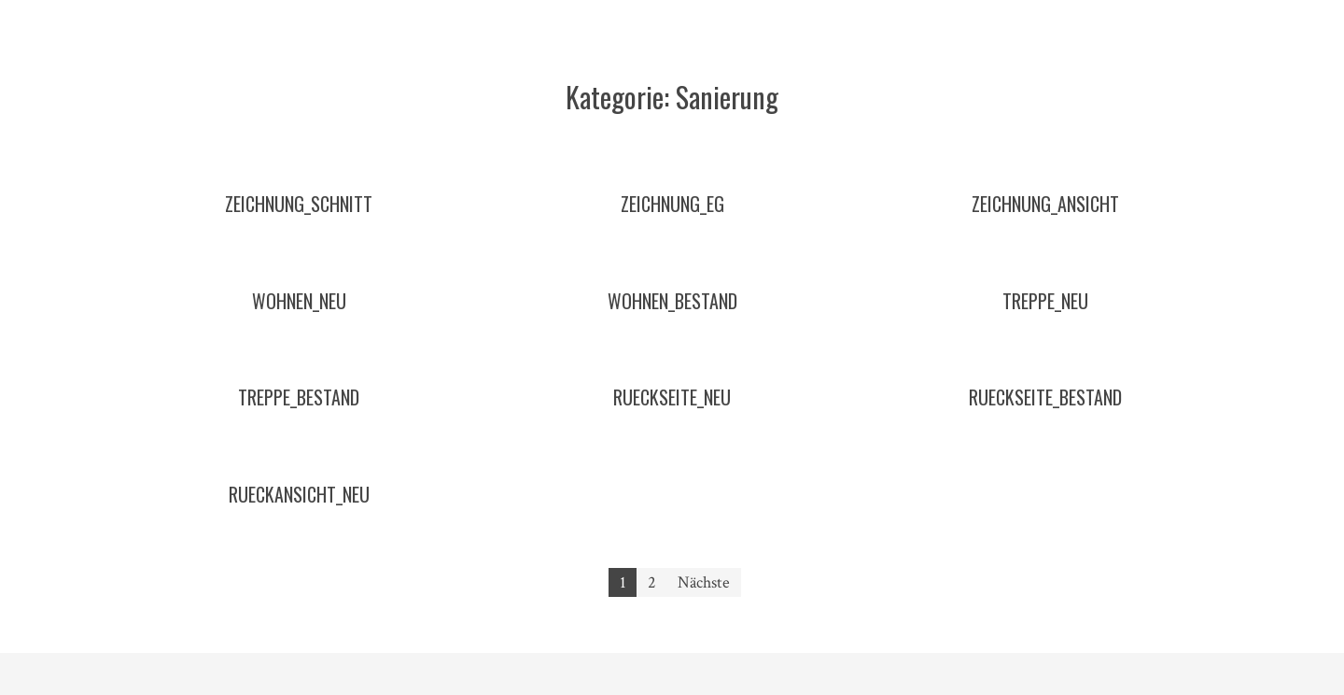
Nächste (704, 582)
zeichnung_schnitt (298, 204)
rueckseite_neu (672, 397)
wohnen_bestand (672, 301)
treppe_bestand (298, 397)
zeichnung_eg (672, 204)
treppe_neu (1045, 301)
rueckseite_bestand (1045, 397)
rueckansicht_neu (299, 494)
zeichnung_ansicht (1045, 204)
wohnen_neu (299, 301)
